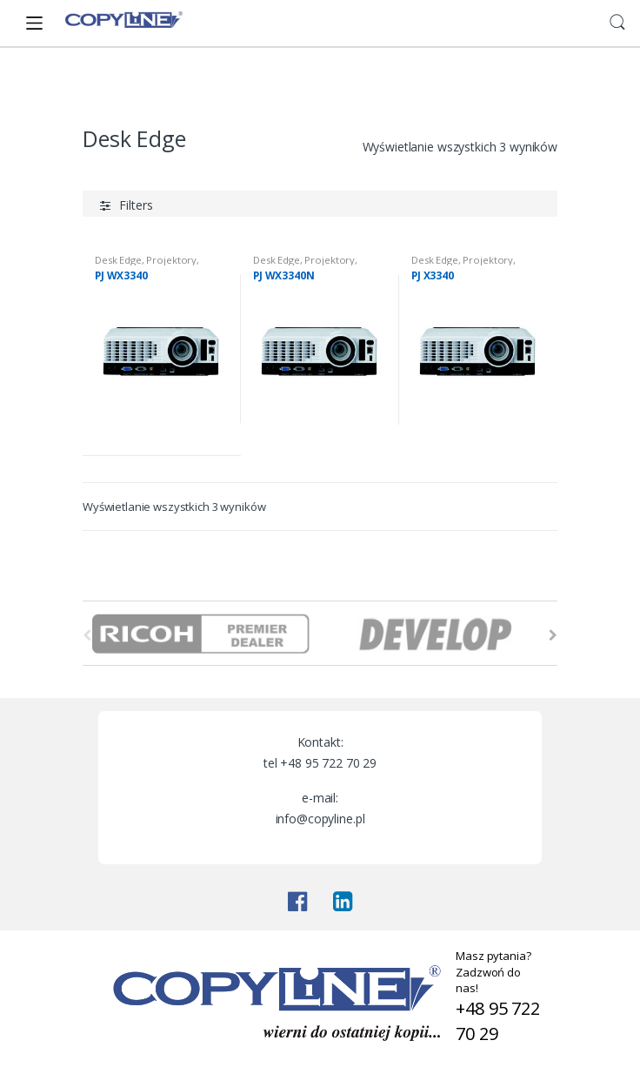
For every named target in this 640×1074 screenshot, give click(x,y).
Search (617, 22)
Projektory (171, 259)
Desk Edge (118, 259)
